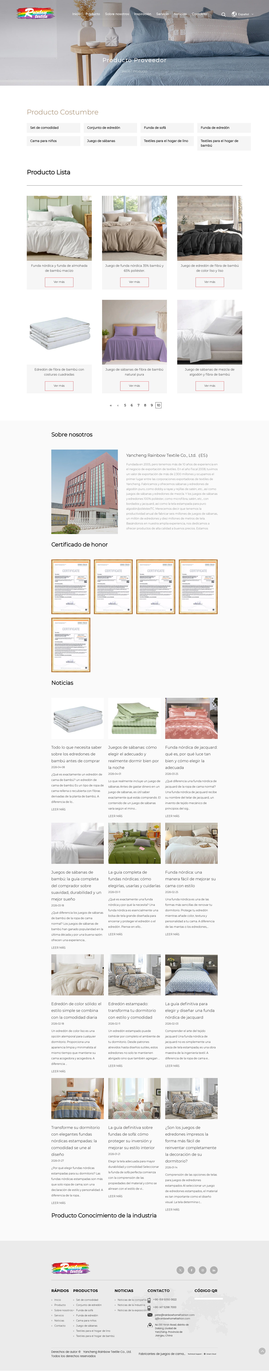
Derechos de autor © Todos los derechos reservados (91, 1355)
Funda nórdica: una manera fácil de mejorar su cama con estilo (190, 879)
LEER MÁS (58, 809)
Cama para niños (43, 141)
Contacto (199, 14)
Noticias (180, 14)
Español (246, 14)
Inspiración (142, 14)
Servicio (162, 14)
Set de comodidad (44, 128)
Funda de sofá (155, 128)
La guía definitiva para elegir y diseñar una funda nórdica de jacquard (190, 1011)
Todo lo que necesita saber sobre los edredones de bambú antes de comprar (76, 754)
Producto (93, 14)
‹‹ (111, 405)
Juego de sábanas (101, 141)
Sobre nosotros (117, 14)
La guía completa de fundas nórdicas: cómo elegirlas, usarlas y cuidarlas (134, 879)
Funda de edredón (215, 128)
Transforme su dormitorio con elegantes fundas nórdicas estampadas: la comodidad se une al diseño (75, 1142)
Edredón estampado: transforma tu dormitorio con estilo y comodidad (132, 1011)
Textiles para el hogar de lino (166, 141)
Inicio (76, 14)
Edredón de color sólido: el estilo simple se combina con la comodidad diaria (76, 1011)
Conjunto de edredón (103, 128)
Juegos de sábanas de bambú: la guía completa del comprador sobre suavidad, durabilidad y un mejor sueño (76, 886)
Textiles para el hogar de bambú (219, 143)
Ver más (59, 282)
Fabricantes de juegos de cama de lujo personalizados (177, 1355)
